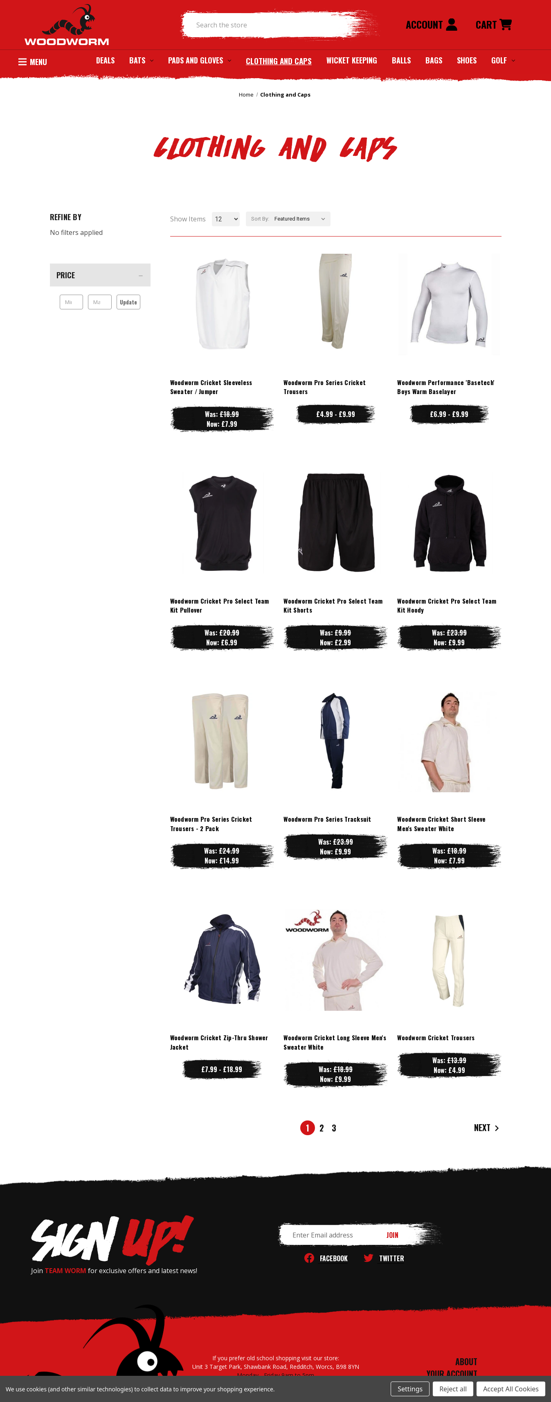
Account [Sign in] (432, 24)
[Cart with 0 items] (494, 25)
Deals (105, 60)
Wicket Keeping (351, 60)
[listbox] (301, 219)
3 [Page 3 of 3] (334, 1128)
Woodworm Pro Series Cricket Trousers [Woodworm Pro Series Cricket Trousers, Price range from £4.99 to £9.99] (324, 387)
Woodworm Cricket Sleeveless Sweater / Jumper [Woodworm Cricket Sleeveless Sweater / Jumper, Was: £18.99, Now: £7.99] (211, 387)
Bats (141, 60)
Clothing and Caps (279, 60)
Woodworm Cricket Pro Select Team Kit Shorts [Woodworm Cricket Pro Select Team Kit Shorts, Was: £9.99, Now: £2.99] (332, 605)
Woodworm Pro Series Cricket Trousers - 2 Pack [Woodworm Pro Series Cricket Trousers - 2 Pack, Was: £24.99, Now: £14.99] (211, 823)
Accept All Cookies (511, 1388)
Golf (503, 60)
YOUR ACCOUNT (452, 1374)
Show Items (188, 218)
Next (487, 1128)
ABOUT (466, 1361)
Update (128, 302)
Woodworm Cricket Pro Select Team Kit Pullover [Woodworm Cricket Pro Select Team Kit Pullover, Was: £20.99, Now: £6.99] (219, 605)
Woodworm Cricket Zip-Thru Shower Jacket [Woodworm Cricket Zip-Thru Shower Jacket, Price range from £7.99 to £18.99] (219, 1042)
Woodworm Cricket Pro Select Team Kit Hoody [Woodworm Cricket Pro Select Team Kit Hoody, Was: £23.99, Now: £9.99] (446, 605)
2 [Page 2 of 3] (321, 1128)
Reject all (453, 1388)
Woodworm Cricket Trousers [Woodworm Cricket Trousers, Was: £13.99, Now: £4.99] (436, 1037)
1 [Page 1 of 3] (307, 1128)
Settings (410, 1388)
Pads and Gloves (199, 60)
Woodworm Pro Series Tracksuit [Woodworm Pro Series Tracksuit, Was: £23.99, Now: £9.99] (327, 818)
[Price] (100, 275)
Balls (401, 60)
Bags (433, 60)
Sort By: (260, 219)
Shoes (467, 60)
